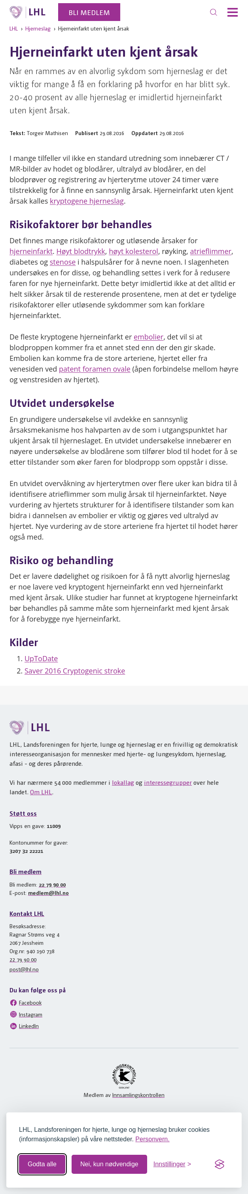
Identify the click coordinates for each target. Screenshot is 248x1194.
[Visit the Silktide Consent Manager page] (219, 1164)
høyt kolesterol (133, 251)
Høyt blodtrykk (80, 251)
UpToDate (41, 658)
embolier (148, 336)
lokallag (123, 782)
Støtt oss (23, 813)
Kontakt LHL (26, 913)
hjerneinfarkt (31, 251)
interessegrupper (168, 782)
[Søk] (213, 12)
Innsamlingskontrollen (138, 1094)
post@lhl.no (24, 969)
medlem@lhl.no (48, 892)
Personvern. (152, 1139)
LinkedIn (24, 1026)
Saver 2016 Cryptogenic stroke (75, 670)
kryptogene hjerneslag (87, 201)
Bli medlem (89, 12)
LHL (13, 28)
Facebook (25, 1003)
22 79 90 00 (52, 884)
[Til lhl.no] (27, 12)
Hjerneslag (38, 28)
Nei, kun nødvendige (109, 1164)
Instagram (25, 1014)
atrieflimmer (210, 251)
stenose (63, 262)
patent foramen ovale (95, 369)
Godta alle (42, 1164)
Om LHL (41, 792)
